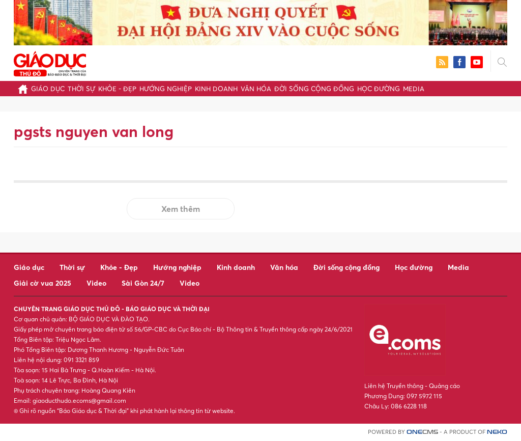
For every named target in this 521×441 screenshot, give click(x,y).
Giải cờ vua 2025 (42, 283)
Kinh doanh (216, 89)
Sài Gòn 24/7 (143, 283)
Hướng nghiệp (165, 89)
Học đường (378, 89)
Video (96, 283)
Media (413, 89)
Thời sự (81, 89)
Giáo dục (48, 89)
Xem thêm (180, 209)
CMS (422, 432)
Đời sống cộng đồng (314, 89)
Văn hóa (256, 89)
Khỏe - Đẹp (117, 89)
